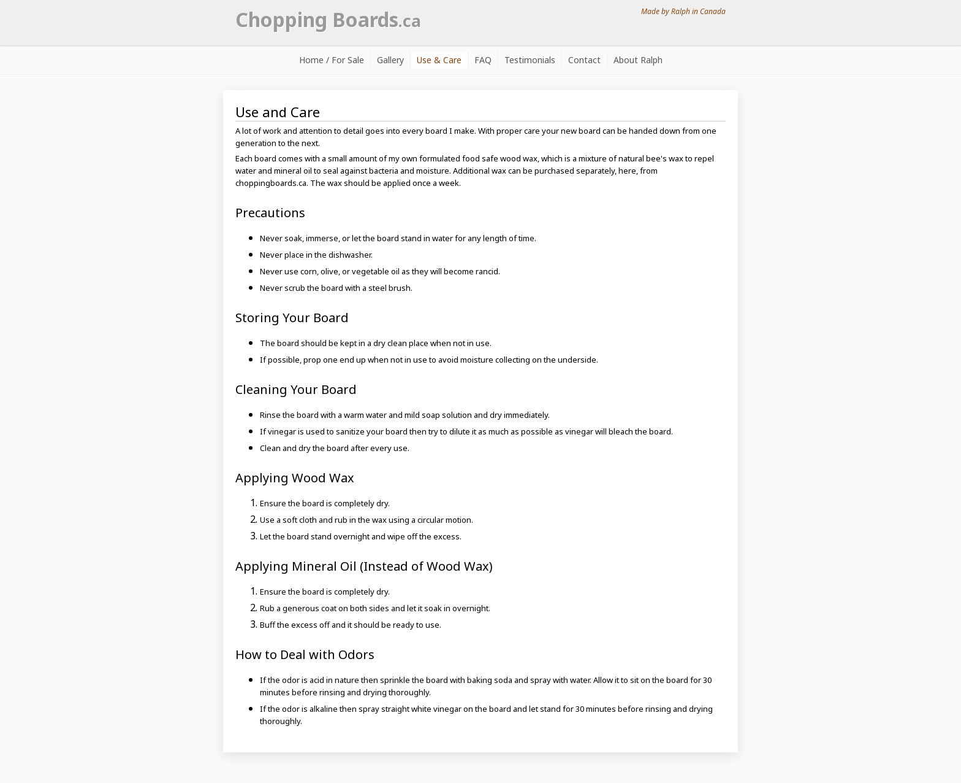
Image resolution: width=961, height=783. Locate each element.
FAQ (483, 60)
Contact (584, 60)
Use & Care (439, 60)
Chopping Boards (328, 19)
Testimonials (529, 60)
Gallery (390, 60)
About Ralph (638, 60)
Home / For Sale (331, 60)
